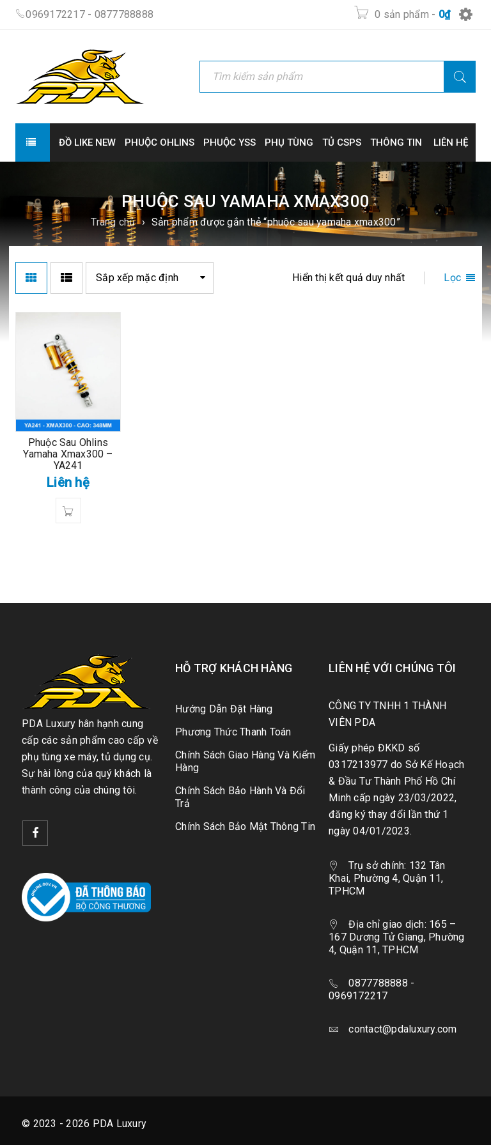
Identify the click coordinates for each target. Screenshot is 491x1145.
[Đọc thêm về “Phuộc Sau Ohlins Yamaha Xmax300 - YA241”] (68, 510)
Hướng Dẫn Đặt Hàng (224, 709)
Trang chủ (113, 222)
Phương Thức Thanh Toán (233, 732)
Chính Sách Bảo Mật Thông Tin (245, 826)
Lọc (452, 278)
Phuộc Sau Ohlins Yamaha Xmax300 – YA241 (68, 454)
